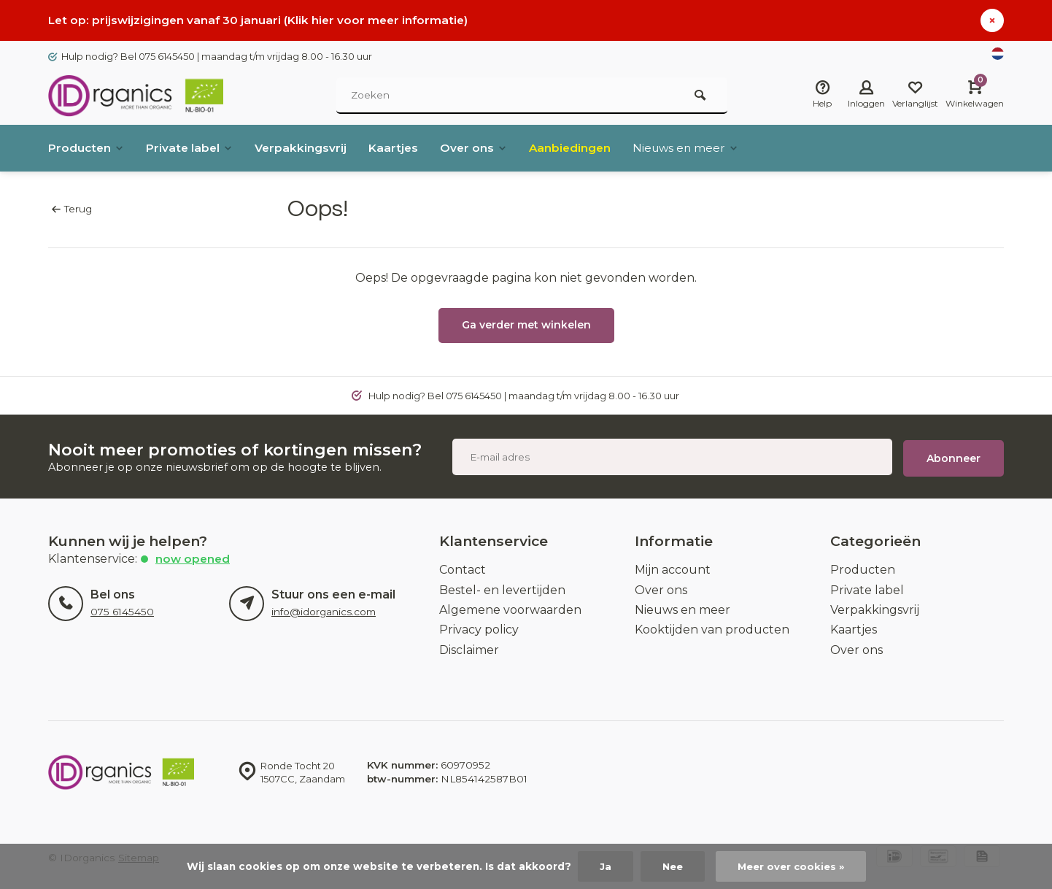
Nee (670, 866)
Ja (602, 866)
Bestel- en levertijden (502, 586)
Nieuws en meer (697, 148)
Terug (72, 209)
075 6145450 (122, 608)
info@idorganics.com (323, 608)
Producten (87, 148)
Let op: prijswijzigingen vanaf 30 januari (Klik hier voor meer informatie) (261, 20)
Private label (192, 148)
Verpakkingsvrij (305, 148)
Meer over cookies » (792, 866)
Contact (462, 566)
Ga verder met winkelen (526, 324)
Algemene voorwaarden (510, 606)
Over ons (480, 148)
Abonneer (954, 454)
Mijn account (673, 566)
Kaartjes (399, 148)
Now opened (193, 555)
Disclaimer (469, 646)
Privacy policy (479, 626)
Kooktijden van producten (712, 626)
